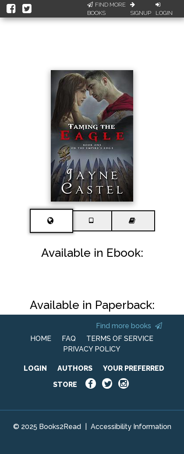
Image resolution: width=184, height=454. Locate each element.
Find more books (129, 326)
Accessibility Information (131, 426)
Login (164, 9)
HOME (40, 338)
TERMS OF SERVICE (119, 338)
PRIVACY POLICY (91, 349)
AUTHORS (74, 368)
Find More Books (106, 9)
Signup (140, 9)
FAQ (69, 338)
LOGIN (35, 368)
